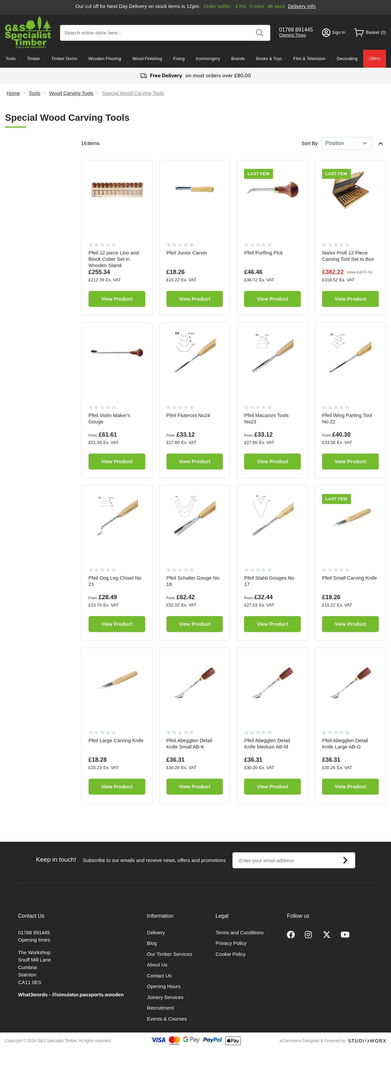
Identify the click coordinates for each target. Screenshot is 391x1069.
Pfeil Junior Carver (186, 252)
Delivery (156, 932)
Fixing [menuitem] (179, 58)
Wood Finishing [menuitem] (147, 58)
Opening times (34, 940)
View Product (117, 299)
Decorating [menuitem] (347, 58)
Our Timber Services (169, 954)
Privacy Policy (231, 943)
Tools (34, 93)
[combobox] (165, 33)
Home (13, 93)
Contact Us (159, 975)
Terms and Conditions (240, 932)
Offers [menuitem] (374, 58)
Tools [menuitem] (11, 58)
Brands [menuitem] (238, 58)
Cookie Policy (231, 954)
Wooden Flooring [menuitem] (105, 58)
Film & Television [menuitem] (309, 58)
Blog (152, 943)
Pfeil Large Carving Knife (116, 740)
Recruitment (160, 1008)
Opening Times (292, 35)
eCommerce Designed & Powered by (312, 1040)
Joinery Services (165, 997)
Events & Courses (167, 1019)
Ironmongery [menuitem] (208, 58)
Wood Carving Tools (71, 93)
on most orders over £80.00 (195, 76)
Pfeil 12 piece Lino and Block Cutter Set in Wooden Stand (114, 259)
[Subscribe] (345, 860)
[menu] (195, 59)
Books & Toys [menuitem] (269, 58)
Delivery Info (301, 6)
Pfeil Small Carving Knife (349, 578)
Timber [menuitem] (33, 58)
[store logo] (28, 32)
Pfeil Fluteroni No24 (188, 415)
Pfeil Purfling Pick (263, 252)
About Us (157, 964)
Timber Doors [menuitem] (64, 58)
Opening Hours (163, 986)
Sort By (309, 143)
